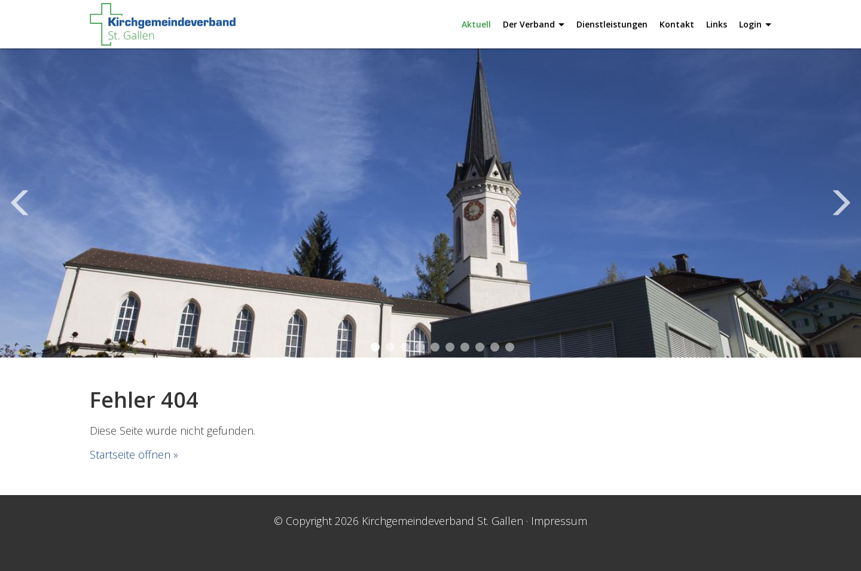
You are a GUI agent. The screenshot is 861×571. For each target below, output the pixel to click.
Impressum (559, 521)
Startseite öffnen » (134, 454)
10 (509, 347)
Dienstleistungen (612, 24)
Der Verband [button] (533, 24)
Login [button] (755, 24)
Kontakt (677, 24)
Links (716, 24)
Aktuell (476, 24)
